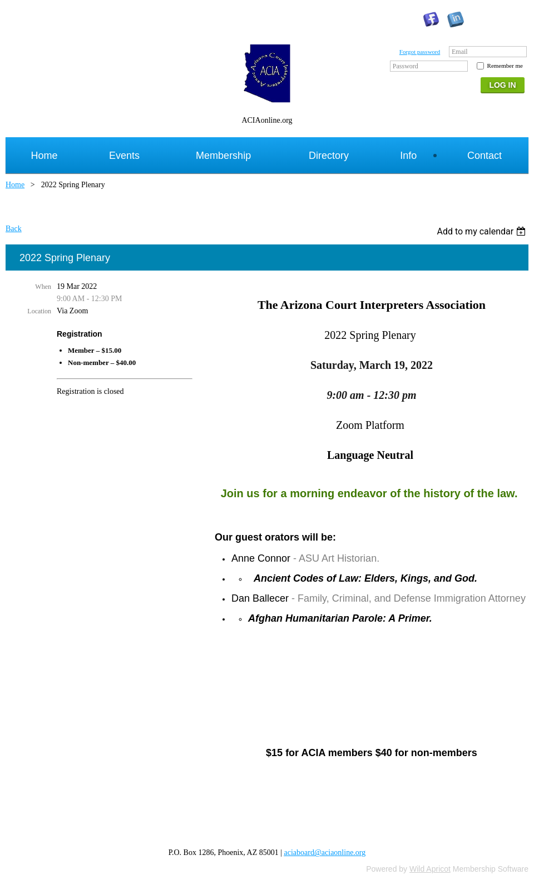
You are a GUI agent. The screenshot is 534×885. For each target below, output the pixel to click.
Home (15, 185)
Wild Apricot (430, 868)
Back (14, 228)
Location (39, 311)
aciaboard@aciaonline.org (325, 852)
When (43, 287)
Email (460, 52)
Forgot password (419, 51)
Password (405, 66)
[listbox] (482, 231)
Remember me (505, 65)
